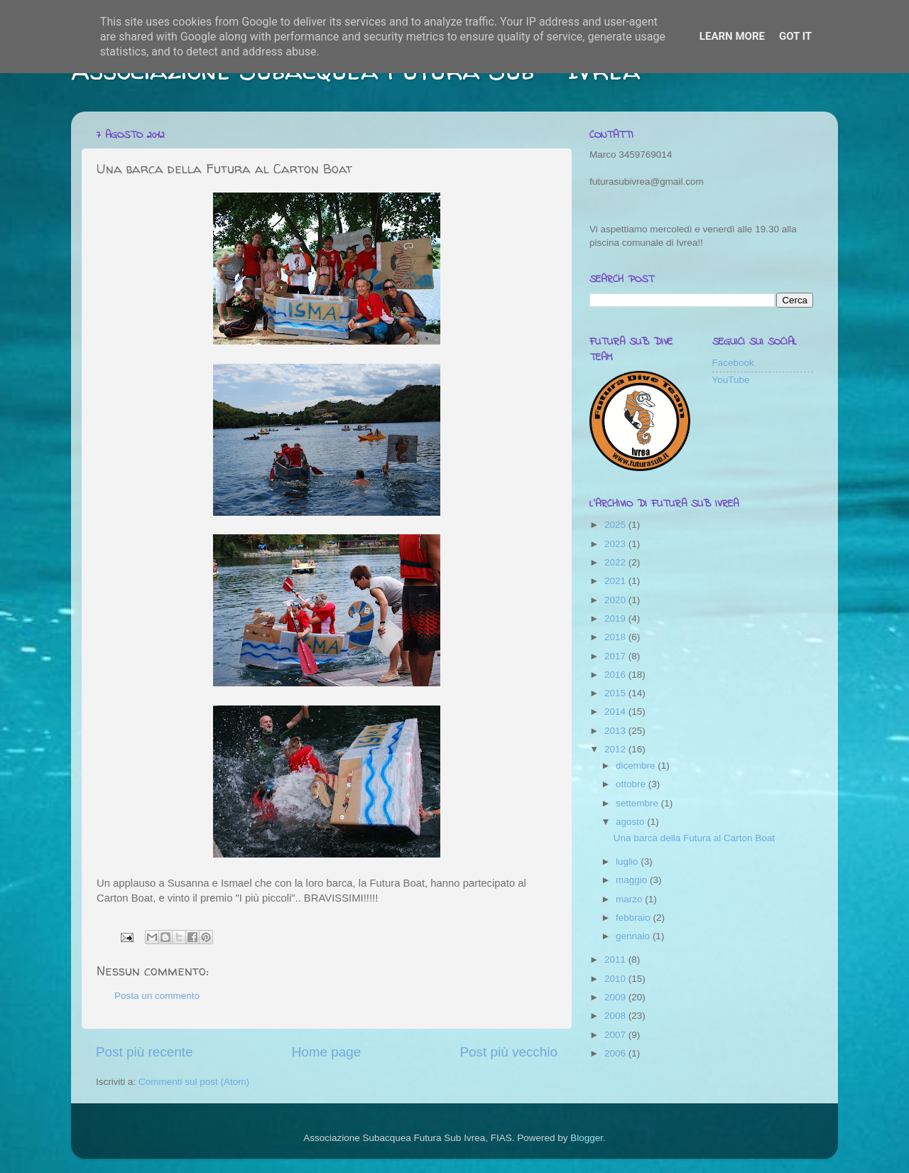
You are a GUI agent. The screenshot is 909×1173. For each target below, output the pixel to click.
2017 (616, 656)
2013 (616, 730)
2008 (616, 1015)
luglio (628, 861)
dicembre (637, 765)
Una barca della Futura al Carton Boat (694, 838)
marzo (630, 899)
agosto (631, 821)
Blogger (586, 1138)
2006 (616, 1053)
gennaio (634, 936)
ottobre (632, 784)
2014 (616, 711)
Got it (795, 36)
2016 (616, 674)
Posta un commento (157, 995)
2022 (616, 562)
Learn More (732, 36)
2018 (616, 637)
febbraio (634, 917)
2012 (616, 749)
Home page (326, 1051)
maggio (633, 880)
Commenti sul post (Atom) (193, 1081)
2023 (616, 544)
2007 (616, 1034)
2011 (616, 959)
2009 (616, 997)
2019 (616, 618)
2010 (616, 978)
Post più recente (144, 1051)
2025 (616, 524)
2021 (616, 580)
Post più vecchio (508, 1051)
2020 (616, 600)
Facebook (733, 362)
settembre (638, 803)
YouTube (731, 379)
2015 (616, 693)
